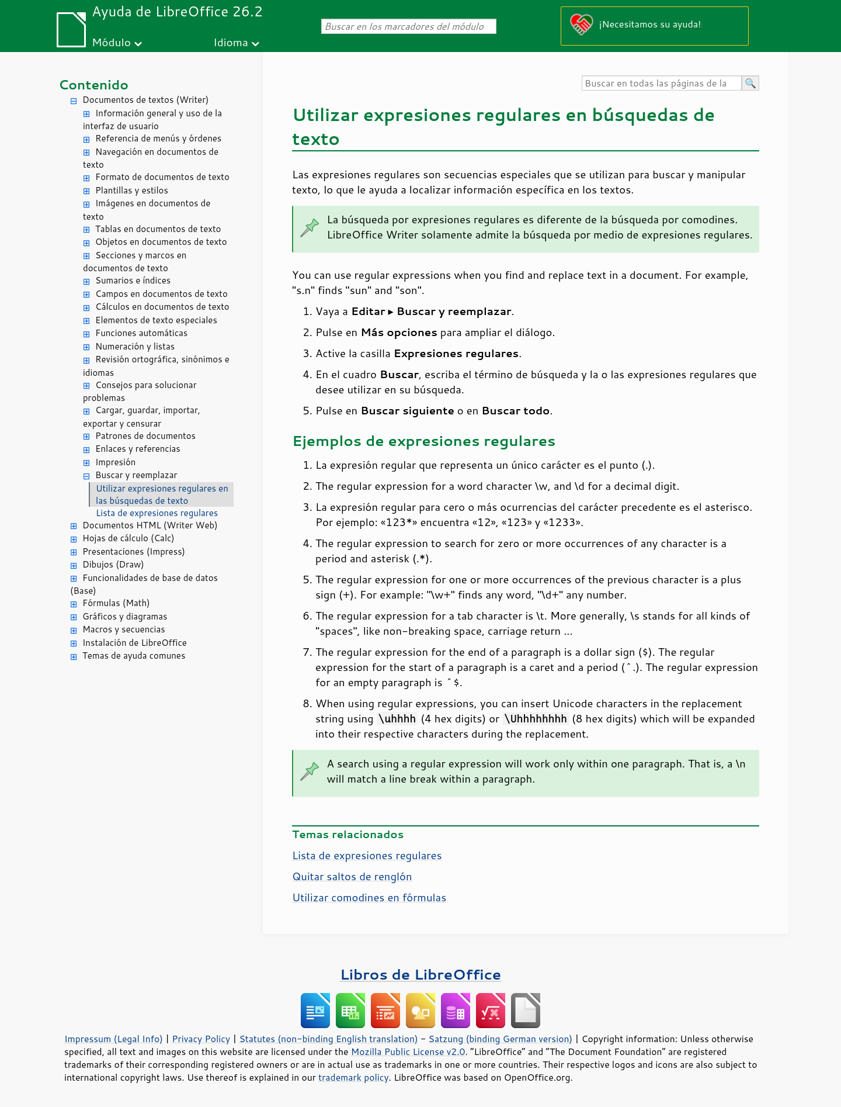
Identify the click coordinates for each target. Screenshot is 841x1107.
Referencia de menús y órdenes (158, 138)
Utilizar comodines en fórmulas (369, 897)
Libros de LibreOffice (420, 974)
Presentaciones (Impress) (133, 551)
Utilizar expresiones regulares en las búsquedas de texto (162, 494)
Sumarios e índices (133, 280)
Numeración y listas (135, 346)
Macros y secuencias (123, 629)
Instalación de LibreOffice (134, 642)
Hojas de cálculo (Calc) (128, 538)
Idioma (230, 42)
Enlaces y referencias (137, 448)
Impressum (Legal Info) (113, 1038)
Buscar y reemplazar (136, 475)
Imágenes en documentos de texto (146, 210)
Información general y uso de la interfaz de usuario (152, 120)
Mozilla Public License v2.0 (408, 1051)
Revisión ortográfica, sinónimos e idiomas (156, 366)
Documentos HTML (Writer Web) (150, 525)
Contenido (93, 84)
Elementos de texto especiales (156, 320)
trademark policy (353, 1077)
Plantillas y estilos (131, 190)
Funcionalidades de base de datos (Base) (144, 584)
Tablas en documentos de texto (158, 229)
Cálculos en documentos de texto (162, 306)
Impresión (115, 462)
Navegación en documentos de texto (150, 158)
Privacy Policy (201, 1038)
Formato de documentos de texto (162, 177)
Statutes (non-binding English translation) (328, 1038)
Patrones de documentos (145, 436)
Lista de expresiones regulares (157, 513)
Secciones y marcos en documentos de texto (134, 262)
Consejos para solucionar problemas (140, 391)
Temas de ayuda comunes (133, 655)
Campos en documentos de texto (161, 294)
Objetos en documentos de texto (161, 242)
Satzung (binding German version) (501, 1038)
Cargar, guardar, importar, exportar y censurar (141, 417)
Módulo (111, 42)
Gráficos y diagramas (124, 616)
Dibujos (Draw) (113, 564)
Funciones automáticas (141, 333)
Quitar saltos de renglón (352, 876)
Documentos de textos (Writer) (145, 100)
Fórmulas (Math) (116, 603)
